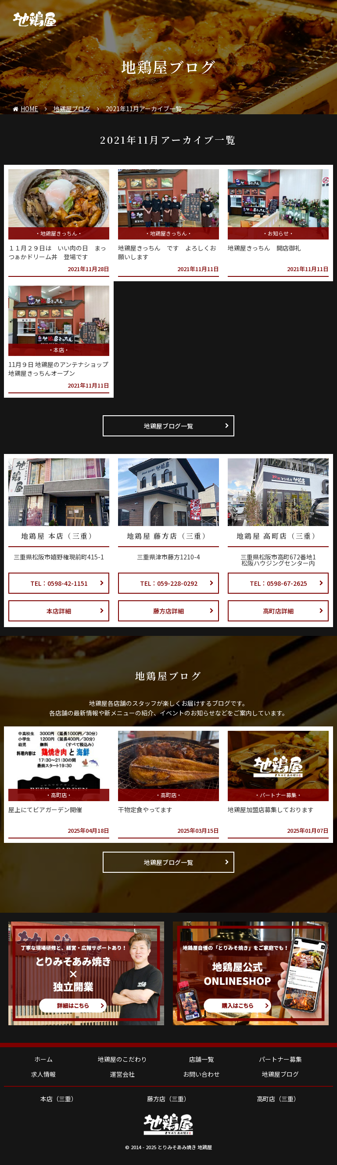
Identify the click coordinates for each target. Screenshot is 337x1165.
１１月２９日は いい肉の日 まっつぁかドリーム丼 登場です (57, 252)
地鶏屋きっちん (58, 233)
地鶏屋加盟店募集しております (271, 809)
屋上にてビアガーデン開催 (45, 809)
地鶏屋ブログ (280, 1074)
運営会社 (122, 1074)
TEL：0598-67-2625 (287, 583)
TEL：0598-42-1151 (67, 583)
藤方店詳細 (183, 610)
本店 (59, 349)
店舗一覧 (201, 1059)
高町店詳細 (293, 610)
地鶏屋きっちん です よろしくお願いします (167, 252)
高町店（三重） (278, 1098)
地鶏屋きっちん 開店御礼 (264, 247)
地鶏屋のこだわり (122, 1059)
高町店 (59, 794)
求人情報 (43, 1074)
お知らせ (278, 233)
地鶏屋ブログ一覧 (186, 425)
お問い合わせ (201, 1074)
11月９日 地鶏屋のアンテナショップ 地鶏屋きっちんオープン (58, 368)
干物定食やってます (145, 809)
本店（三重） (58, 1098)
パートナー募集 (278, 794)
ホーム (43, 1059)
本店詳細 (75, 610)
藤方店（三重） (168, 1098)
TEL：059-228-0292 (177, 583)
